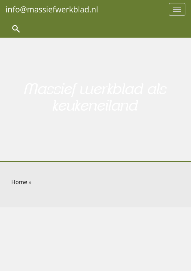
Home (19, 182)
